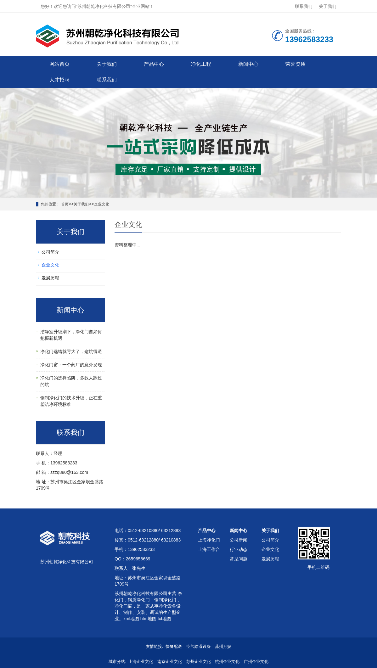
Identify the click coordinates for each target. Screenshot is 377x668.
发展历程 (50, 277)
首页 (65, 204)
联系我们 (303, 6)
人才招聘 (59, 79)
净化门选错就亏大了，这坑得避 (71, 351)
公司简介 (50, 252)
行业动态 (238, 549)
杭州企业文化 (227, 661)
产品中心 (154, 64)
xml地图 (131, 618)
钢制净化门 (165, 599)
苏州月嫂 (223, 646)
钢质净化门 (139, 599)
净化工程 (201, 64)
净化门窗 (123, 606)
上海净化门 (209, 539)
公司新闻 (238, 539)
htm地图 (148, 618)
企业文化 (101, 204)
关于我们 (327, 6)
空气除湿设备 (198, 646)
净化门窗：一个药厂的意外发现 (71, 364)
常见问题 (238, 558)
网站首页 (59, 64)
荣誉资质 (295, 64)
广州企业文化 (256, 661)
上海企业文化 (140, 661)
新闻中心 (248, 64)
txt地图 (164, 618)
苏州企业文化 (198, 661)
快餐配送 (174, 646)
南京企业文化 (169, 661)
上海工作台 (209, 549)
